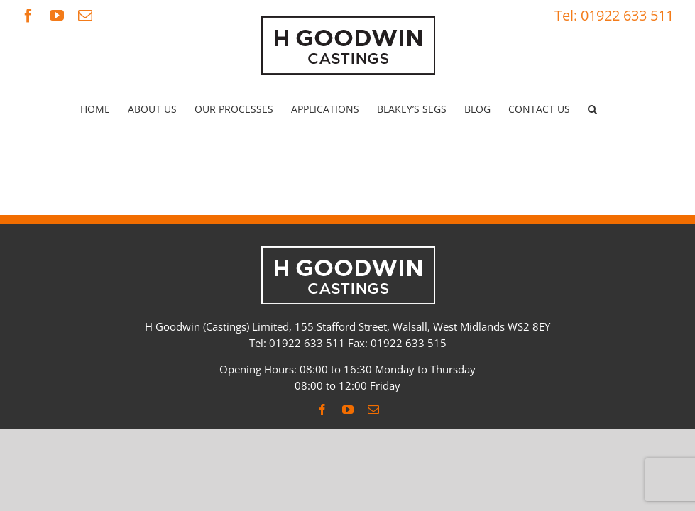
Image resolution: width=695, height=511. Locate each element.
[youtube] (348, 409)
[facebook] (322, 409)
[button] (592, 109)
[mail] (373, 409)
